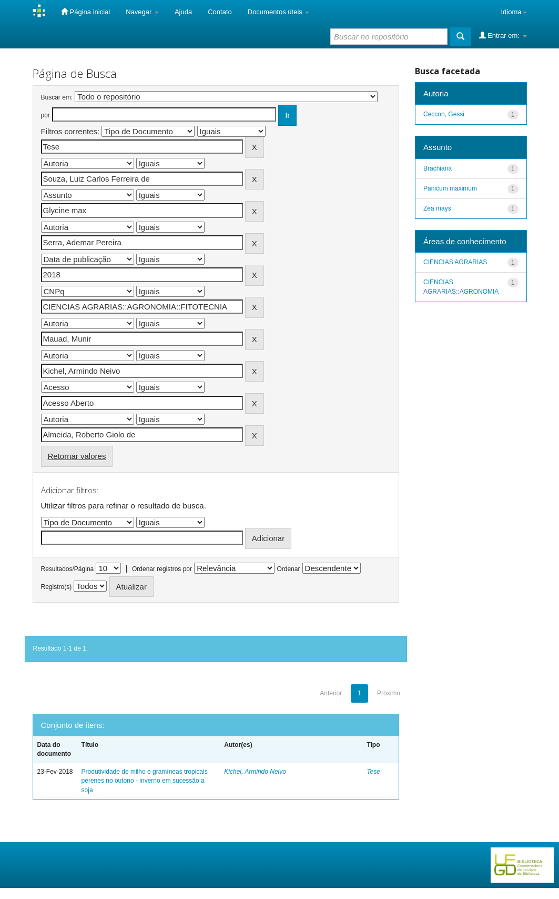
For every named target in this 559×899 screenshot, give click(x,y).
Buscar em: (57, 97)
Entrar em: (503, 35)
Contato (220, 12)
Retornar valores (77, 456)
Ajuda (183, 12)
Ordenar (288, 569)
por (45, 115)
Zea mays (437, 208)
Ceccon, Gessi (443, 114)
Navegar (142, 12)
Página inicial (85, 11)
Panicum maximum (450, 188)
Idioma (513, 12)
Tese (373, 771)
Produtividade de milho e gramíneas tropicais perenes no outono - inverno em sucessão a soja (145, 780)
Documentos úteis (279, 12)
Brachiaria (437, 168)
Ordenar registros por (162, 569)
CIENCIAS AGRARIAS (455, 262)
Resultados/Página (67, 569)
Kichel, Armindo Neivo (255, 771)
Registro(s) (56, 587)
